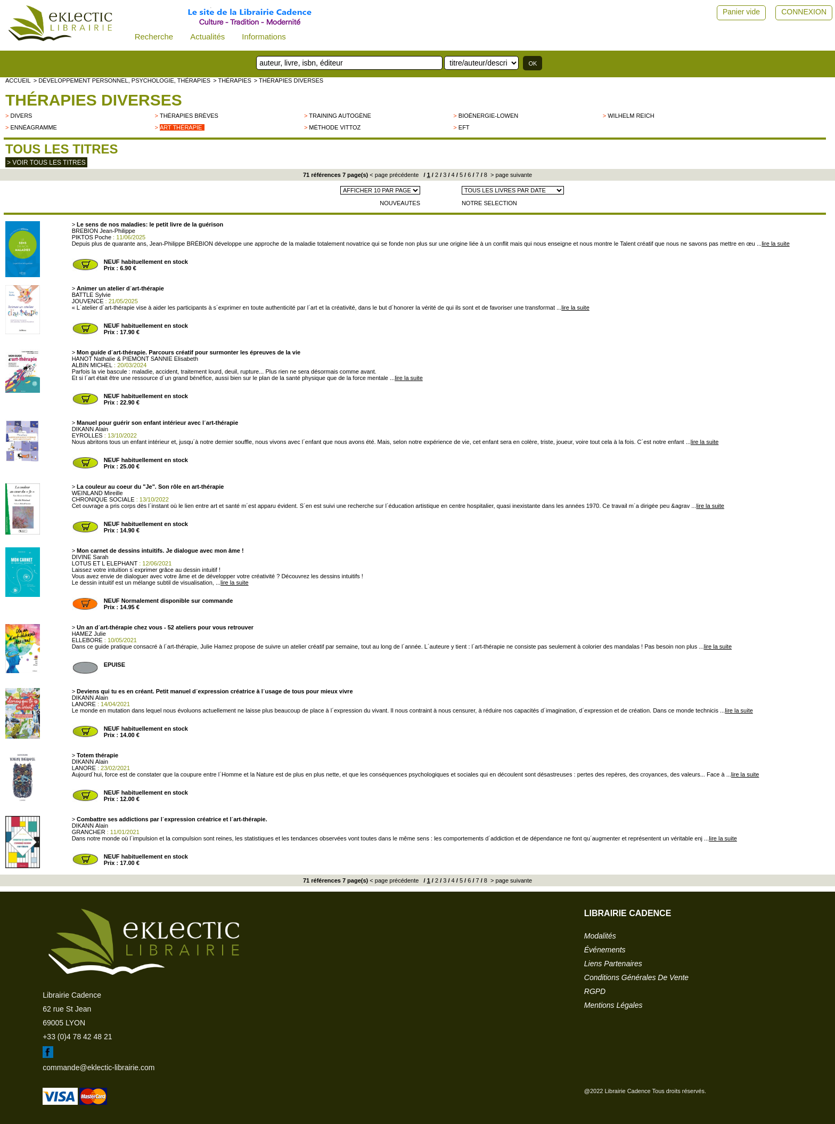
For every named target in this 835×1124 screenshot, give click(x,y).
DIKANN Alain (90, 429)
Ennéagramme (33, 127)
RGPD (594, 991)
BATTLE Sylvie (91, 295)
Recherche (154, 36)
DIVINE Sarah (90, 557)
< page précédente (394, 175)
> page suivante (510, 175)
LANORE (84, 704)
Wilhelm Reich (631, 115)
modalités (600, 936)
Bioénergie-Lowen (488, 115)
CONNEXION (803, 11)
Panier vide (741, 11)
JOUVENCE (88, 301)
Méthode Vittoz (335, 127)
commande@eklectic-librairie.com (98, 1067)
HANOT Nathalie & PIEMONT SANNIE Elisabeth (135, 358)
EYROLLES (87, 435)
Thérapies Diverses (93, 100)
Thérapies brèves (189, 115)
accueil (18, 80)
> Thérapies (232, 80)
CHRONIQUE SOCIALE (103, 499)
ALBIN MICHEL (92, 365)
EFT (464, 127)
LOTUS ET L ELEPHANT (104, 563)
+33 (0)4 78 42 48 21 (77, 1036)
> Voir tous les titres (46, 162)
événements (605, 949)
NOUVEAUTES (400, 203)
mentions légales (613, 1005)
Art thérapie (181, 127)
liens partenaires (613, 963)
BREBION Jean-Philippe (103, 231)
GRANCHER (88, 832)
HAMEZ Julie (89, 633)
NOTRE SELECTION (489, 203)
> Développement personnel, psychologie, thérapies (122, 80)
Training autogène (340, 115)
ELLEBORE (87, 640)
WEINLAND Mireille (97, 493)
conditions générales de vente (636, 977)
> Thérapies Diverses (288, 80)
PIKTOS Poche (91, 237)
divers (21, 115)
